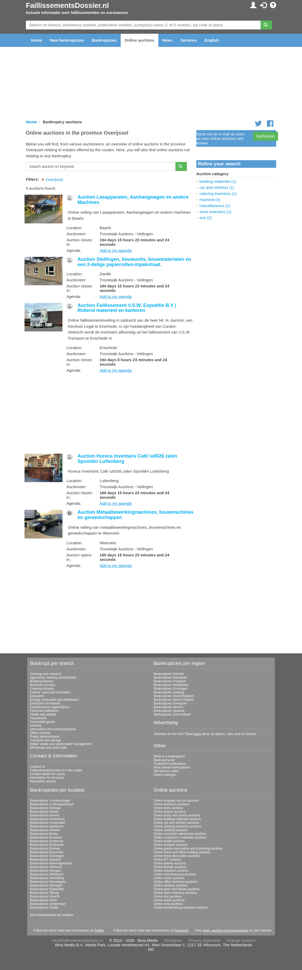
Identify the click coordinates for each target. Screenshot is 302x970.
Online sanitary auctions (170, 885)
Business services (42, 685)
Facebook (182, 930)
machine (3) (209, 199)
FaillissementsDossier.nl (67, 5)
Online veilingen (165, 775)
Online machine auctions (171, 871)
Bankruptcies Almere (44, 815)
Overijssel (54, 179)
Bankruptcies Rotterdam (47, 889)
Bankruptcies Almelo (44, 812)
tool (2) (205, 217)
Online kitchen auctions (170, 867)
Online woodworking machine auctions (181, 907)
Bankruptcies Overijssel (170, 703)
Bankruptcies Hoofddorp (47, 878)
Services (189, 40)
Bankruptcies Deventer (46, 837)
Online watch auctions (169, 900)
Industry (35, 725)
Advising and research (45, 674)
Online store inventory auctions (175, 893)
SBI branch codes (166, 771)
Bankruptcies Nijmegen (46, 885)
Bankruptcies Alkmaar (45, 808)
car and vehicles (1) (216, 187)
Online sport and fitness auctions (176, 889)
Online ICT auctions (167, 859)
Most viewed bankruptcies (172, 767)
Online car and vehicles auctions (176, 823)
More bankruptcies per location (51, 915)
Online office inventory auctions (176, 882)
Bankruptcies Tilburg (44, 893)
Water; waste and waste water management (61, 744)
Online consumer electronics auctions (180, 834)
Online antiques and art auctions (176, 800)
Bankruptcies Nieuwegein (48, 882)
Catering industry (42, 688)
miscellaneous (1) (215, 205)
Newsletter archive (43, 781)
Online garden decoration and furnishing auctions (188, 848)
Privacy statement (204, 940)
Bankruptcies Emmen (45, 848)
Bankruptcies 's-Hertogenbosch (52, 804)
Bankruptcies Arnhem (45, 830)
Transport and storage (45, 740)
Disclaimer (173, 940)
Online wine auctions (168, 904)
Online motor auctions (169, 878)
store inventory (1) (215, 211)
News (167, 40)
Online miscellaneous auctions (175, 874)
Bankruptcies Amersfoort (47, 819)
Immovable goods (42, 722)
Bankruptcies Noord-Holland (173, 700)
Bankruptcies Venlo (43, 900)
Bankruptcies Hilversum (46, 874)
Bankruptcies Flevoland (170, 677)
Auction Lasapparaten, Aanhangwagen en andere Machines (132, 199)
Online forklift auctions (169, 841)
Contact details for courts (47, 774)
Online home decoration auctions (177, 856)
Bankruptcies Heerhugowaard (51, 863)
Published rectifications (170, 764)
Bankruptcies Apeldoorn (47, 826)
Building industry (41, 681)
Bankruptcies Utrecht (168, 707)
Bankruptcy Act (164, 760)
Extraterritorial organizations (49, 707)
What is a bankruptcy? (169, 756)
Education (37, 696)
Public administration (44, 736)
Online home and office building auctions (182, 852)
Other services (40, 733)
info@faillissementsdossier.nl (77, 940)
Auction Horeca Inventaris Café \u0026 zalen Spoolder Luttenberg (127, 458)
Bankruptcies (104, 40)
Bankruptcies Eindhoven (47, 845)
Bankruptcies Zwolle (44, 907)
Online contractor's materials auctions (180, 837)
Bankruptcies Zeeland (169, 711)
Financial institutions (44, 711)
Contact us (37, 766)
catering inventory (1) (218, 193)
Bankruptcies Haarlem (45, 859)
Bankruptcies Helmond (46, 867)
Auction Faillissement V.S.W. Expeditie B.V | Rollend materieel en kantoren (126, 308)
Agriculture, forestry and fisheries (53, 677)
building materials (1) (217, 181)
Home (36, 40)
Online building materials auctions (177, 819)
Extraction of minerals (45, 703)
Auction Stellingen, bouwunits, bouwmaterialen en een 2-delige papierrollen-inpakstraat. (134, 262)
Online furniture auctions (171, 845)
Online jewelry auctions (170, 863)
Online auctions (139, 40)
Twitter (99, 930)
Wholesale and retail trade (48, 747)
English (212, 40)
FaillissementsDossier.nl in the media (56, 770)
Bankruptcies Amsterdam (47, 823)
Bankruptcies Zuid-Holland (172, 714)
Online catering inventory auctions (177, 826)
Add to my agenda (116, 250)
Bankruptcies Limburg (169, 692)
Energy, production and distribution (54, 700)
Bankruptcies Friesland (170, 681)
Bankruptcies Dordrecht (46, 841)
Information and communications (53, 729)
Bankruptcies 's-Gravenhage (50, 800)
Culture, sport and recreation (50, 692)
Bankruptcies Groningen (171, 688)
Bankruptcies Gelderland (171, 685)
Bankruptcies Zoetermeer (48, 904)
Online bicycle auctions (170, 812)
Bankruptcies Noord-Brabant (173, 696)
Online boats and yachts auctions (177, 815)
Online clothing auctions (170, 830)
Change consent (241, 940)
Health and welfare (43, 714)
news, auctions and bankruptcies (226, 930)
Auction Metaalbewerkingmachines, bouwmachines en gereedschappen (135, 515)
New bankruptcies (67, 40)
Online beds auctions (168, 808)
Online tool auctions (167, 896)
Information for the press (47, 778)
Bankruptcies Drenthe (169, 674)
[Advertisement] (108, 413)
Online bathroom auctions (172, 804)
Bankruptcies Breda (44, 834)
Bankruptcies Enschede (46, 852)
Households (38, 718)
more (197, 734)
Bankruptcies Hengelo (45, 871)
